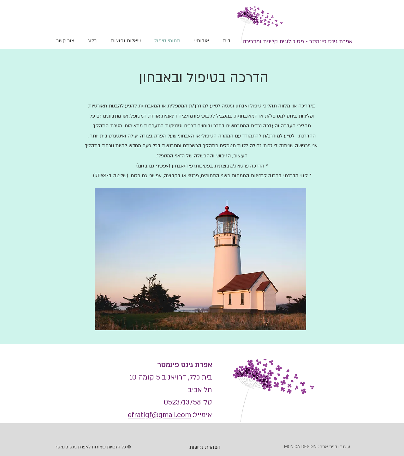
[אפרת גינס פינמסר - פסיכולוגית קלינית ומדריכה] (298, 41)
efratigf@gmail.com (159, 415)
